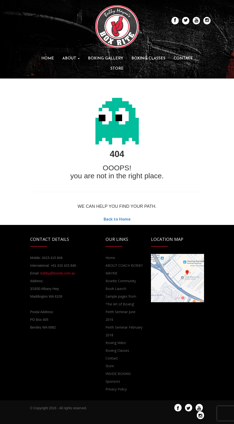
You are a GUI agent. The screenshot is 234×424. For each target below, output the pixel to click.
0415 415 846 (52, 258)
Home (47, 58)
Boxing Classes (148, 58)
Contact (183, 58)
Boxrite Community (121, 281)
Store (117, 69)
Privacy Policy (116, 389)
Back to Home (117, 219)
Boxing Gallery (105, 58)
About (71, 58)
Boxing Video (116, 342)
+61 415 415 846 (63, 265)
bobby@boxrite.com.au (57, 273)
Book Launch (116, 288)
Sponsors (113, 381)
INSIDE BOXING (118, 373)
